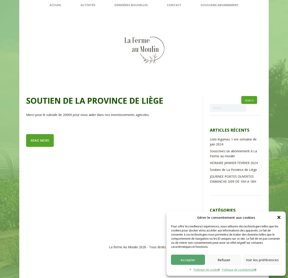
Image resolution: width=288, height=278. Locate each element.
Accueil (55, 5)
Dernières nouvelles (131, 5)
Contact (174, 5)
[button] (279, 217)
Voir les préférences (262, 260)
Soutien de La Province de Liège (94, 100)
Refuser (224, 260)
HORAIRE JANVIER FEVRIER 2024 (234, 163)
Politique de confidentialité (239, 270)
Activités (88, 5)
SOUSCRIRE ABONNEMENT (219, 5)
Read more (40, 140)
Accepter (188, 260)
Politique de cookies (207, 270)
